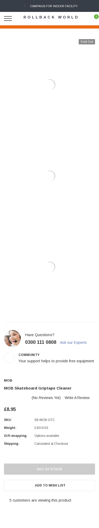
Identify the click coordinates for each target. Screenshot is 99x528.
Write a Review (77, 398)
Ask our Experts (76, 342)
